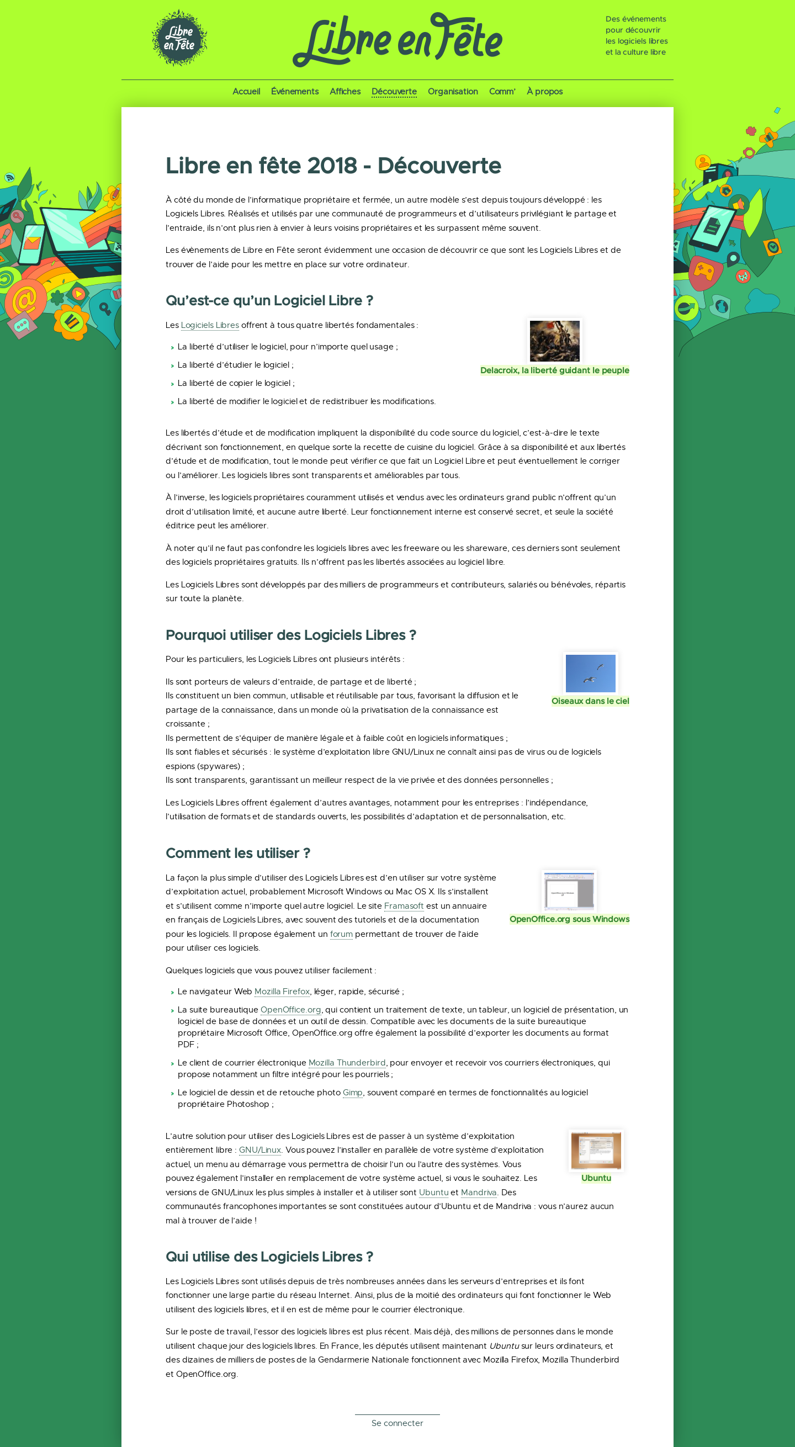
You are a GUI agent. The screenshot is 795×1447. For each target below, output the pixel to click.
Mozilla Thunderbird (347, 1063)
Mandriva (479, 1192)
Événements (295, 92)
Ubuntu (433, 1192)
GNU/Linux (260, 1150)
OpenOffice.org (291, 1010)
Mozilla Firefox (282, 992)
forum (341, 934)
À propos (545, 92)
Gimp (353, 1093)
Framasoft (404, 906)
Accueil (246, 92)
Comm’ (502, 92)
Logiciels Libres (210, 325)
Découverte (394, 92)
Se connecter (397, 1423)
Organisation (453, 92)
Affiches (345, 92)
